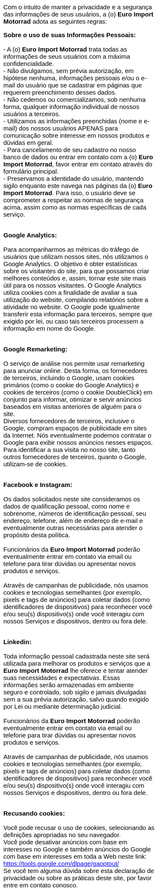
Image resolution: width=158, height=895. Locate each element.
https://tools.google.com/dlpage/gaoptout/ (61, 863)
